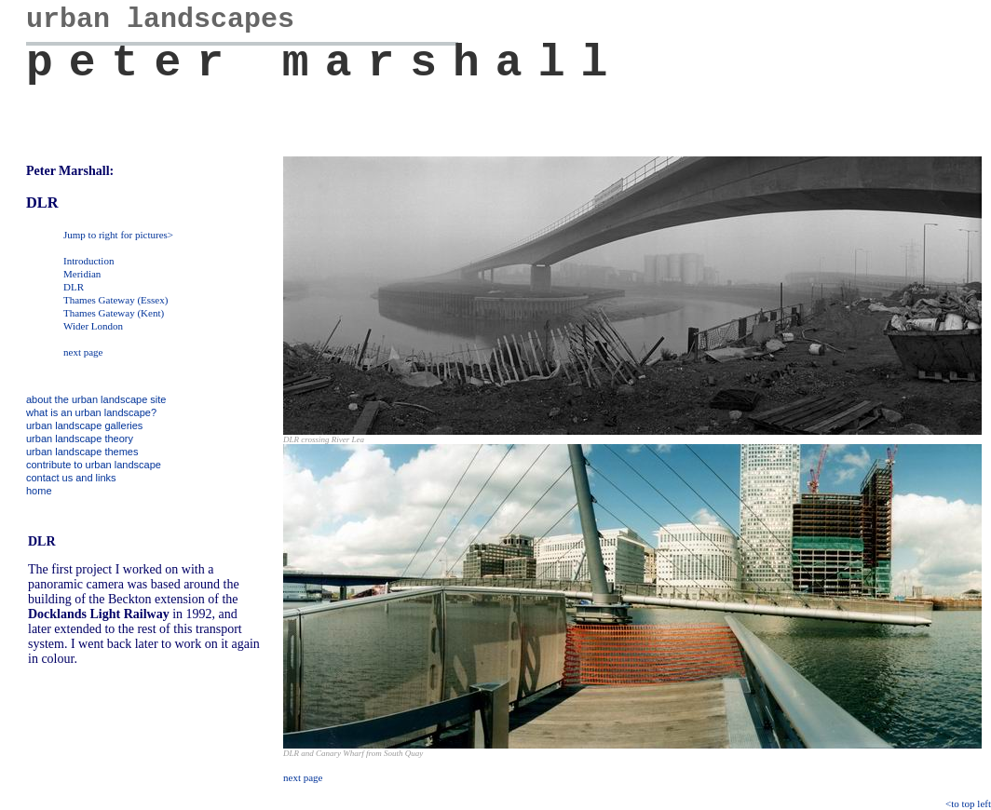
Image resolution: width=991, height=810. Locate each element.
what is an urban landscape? (91, 412)
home (39, 490)
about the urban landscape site (96, 399)
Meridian (82, 273)
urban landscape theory (79, 438)
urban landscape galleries (84, 425)
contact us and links (71, 477)
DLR (73, 286)
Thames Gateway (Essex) (115, 299)
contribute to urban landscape (93, 464)
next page (82, 352)
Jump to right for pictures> (118, 234)
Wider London (93, 325)
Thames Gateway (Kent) (113, 312)
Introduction (88, 260)
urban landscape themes (82, 451)
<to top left (968, 803)
